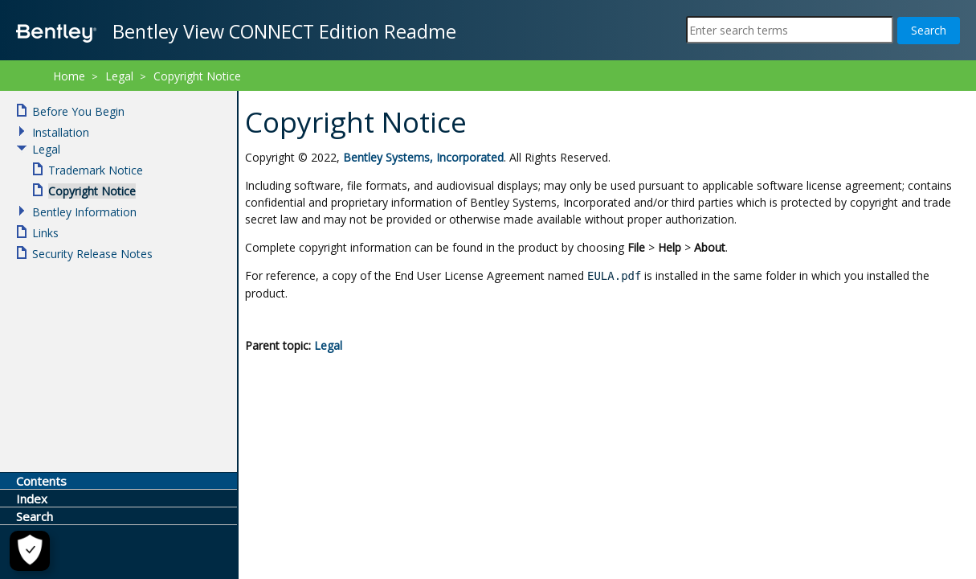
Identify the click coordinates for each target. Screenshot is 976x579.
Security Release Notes (92, 253)
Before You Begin (78, 111)
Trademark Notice (95, 170)
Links (45, 232)
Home (69, 76)
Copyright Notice (197, 76)
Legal (328, 345)
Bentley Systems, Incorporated (423, 157)
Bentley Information (84, 212)
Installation (60, 132)
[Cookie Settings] (26, 551)
